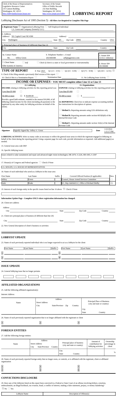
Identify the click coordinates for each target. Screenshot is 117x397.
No (4, 389)
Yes (10, 389)
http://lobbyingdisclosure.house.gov (17, 13)
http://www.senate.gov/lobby (54, 13)
